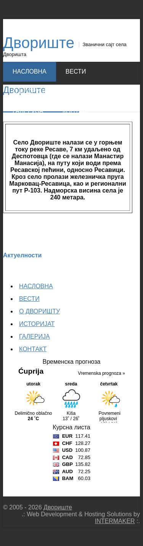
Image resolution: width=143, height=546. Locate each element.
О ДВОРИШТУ (33, 91)
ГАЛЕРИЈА (28, 111)
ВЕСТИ (76, 71)
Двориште (38, 42)
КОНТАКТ (76, 111)
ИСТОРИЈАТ (90, 91)
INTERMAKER (115, 521)
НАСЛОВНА (30, 71)
